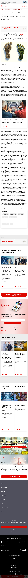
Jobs (2, 503)
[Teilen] (20, 6)
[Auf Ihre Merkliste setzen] (24, 6)
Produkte (3, 491)
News (2, 483)
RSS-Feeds (3, 511)
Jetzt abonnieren (14, 527)
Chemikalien (20, 34)
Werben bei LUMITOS (13, 562)
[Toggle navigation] (26, 6)
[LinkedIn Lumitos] (14, 558)
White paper (3, 495)
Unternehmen (4, 487)
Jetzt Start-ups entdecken (14, 476)
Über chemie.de (14, 567)
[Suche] (19, 6)
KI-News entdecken (14, 447)
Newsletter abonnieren (12, 322)
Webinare (3, 499)
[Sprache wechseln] (22, 6)
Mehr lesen (4, 330)
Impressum (8, 574)
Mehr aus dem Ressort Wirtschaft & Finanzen (14, 295)
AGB (14, 574)
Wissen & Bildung (4, 507)
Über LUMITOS (13, 565)
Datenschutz (19, 574)
